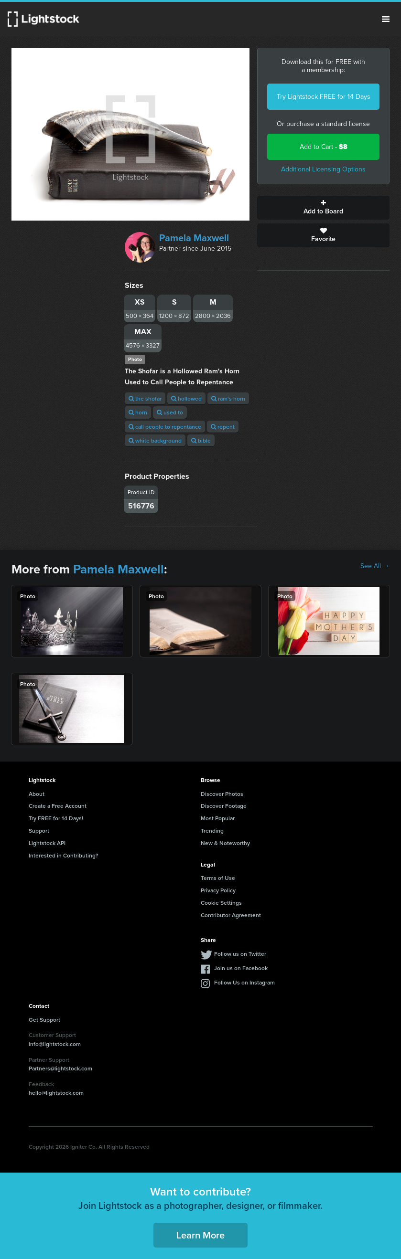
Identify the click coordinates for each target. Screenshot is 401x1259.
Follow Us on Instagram (244, 982)
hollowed (186, 398)
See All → (375, 566)
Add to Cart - (323, 147)
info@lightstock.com (55, 1044)
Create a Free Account (58, 806)
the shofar (145, 398)
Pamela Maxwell (194, 238)
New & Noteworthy (225, 843)
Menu (385, 19)
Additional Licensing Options (323, 169)
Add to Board (323, 208)
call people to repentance (165, 427)
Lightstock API (47, 843)
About (36, 794)
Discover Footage (224, 806)
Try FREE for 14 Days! (56, 818)
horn (138, 412)
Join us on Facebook (241, 968)
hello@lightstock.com (56, 1093)
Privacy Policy (218, 890)
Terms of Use (218, 878)
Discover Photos (222, 794)
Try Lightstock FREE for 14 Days (323, 97)
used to (170, 412)
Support (39, 830)
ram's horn (228, 398)
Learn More (200, 1235)
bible (201, 440)
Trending (212, 830)
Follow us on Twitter (240, 954)
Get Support (44, 1020)
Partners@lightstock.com (60, 1068)
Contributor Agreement (231, 915)
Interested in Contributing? (63, 855)
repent (223, 427)
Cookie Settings (221, 903)
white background (155, 440)
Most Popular (218, 818)
